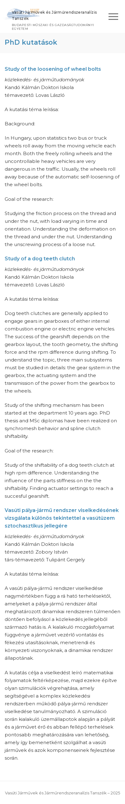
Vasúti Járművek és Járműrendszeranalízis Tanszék (54, 15)
